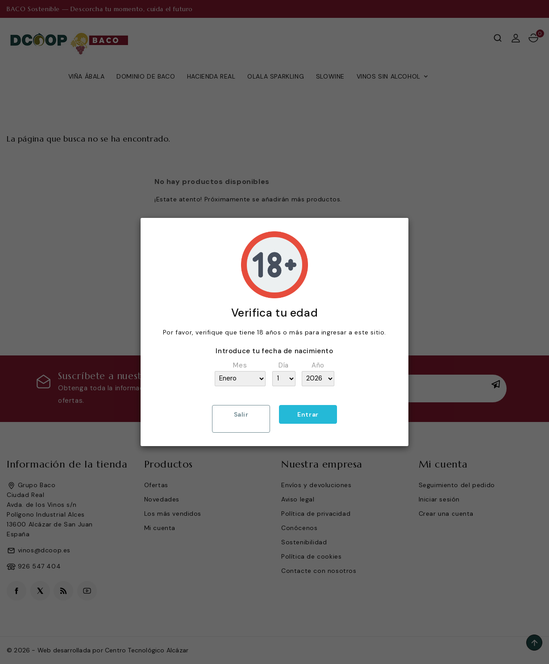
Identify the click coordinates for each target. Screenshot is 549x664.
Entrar (308, 414)
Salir (241, 414)
